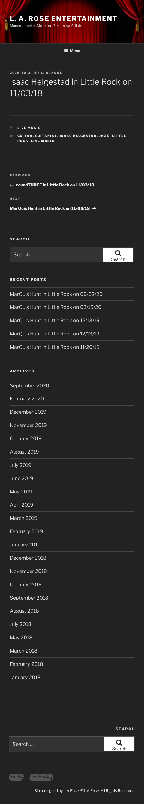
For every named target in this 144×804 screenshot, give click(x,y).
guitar (25, 136)
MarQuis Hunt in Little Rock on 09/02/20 (56, 294)
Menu (72, 50)
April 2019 (21, 505)
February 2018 (26, 664)
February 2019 (26, 531)
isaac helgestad (78, 136)
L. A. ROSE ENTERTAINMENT (64, 19)
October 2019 (26, 438)
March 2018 (23, 651)
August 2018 (24, 611)
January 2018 (25, 677)
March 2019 (23, 518)
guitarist (46, 136)
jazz (104, 136)
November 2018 (28, 571)
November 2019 (28, 425)
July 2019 (20, 465)
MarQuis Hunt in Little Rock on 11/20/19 (55, 347)
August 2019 (24, 452)
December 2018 (28, 558)
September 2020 (29, 385)
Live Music (29, 128)
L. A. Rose (51, 73)
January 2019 (25, 544)
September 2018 (29, 598)
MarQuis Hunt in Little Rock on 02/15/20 (55, 307)
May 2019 (21, 492)
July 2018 (20, 624)
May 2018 (21, 637)
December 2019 (28, 412)
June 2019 (21, 478)
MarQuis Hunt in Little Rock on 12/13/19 (55, 320)
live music (43, 141)
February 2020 (27, 398)
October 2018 (26, 584)
